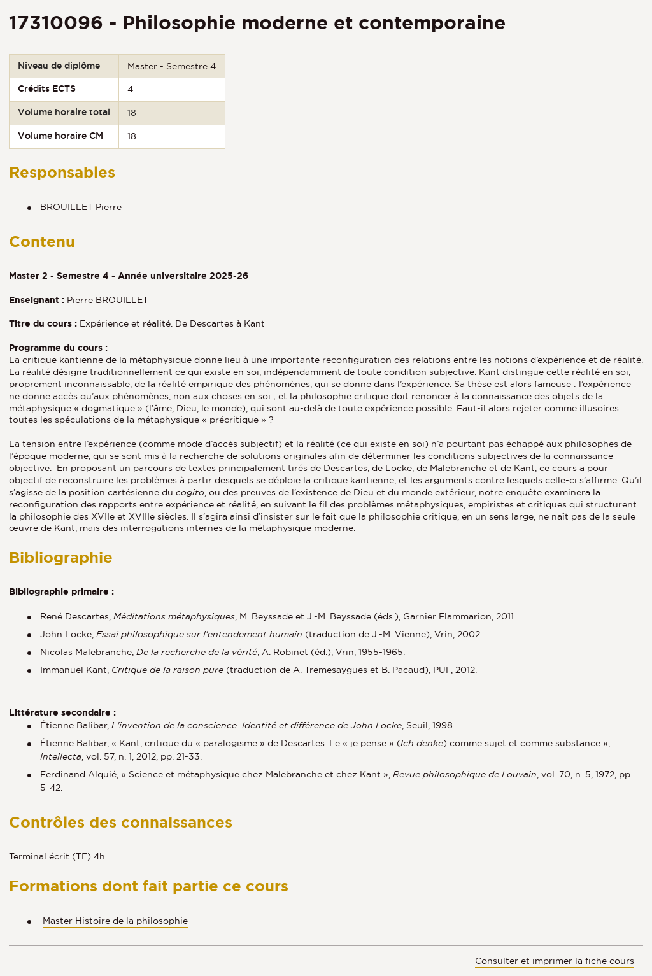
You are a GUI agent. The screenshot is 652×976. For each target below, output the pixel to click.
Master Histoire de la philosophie (115, 921)
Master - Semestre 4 (171, 66)
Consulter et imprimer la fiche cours (554, 961)
